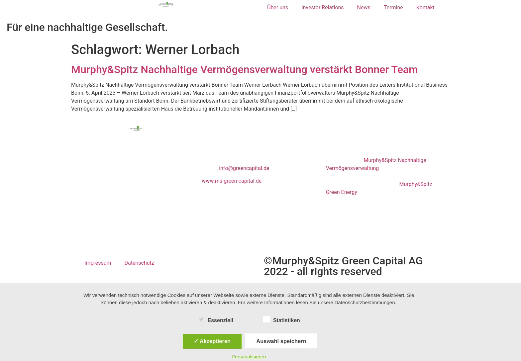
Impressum (97, 263)
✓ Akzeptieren (212, 341)
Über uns (277, 7)
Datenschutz (139, 263)
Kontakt (425, 7)
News (363, 7)
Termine (393, 7)
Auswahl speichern (281, 341)
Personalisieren (249, 356)
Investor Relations (322, 7)
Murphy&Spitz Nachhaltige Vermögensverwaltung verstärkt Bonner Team (244, 69)
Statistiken (281, 319)
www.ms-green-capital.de (231, 181)
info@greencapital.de (244, 168)
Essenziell (215, 319)
